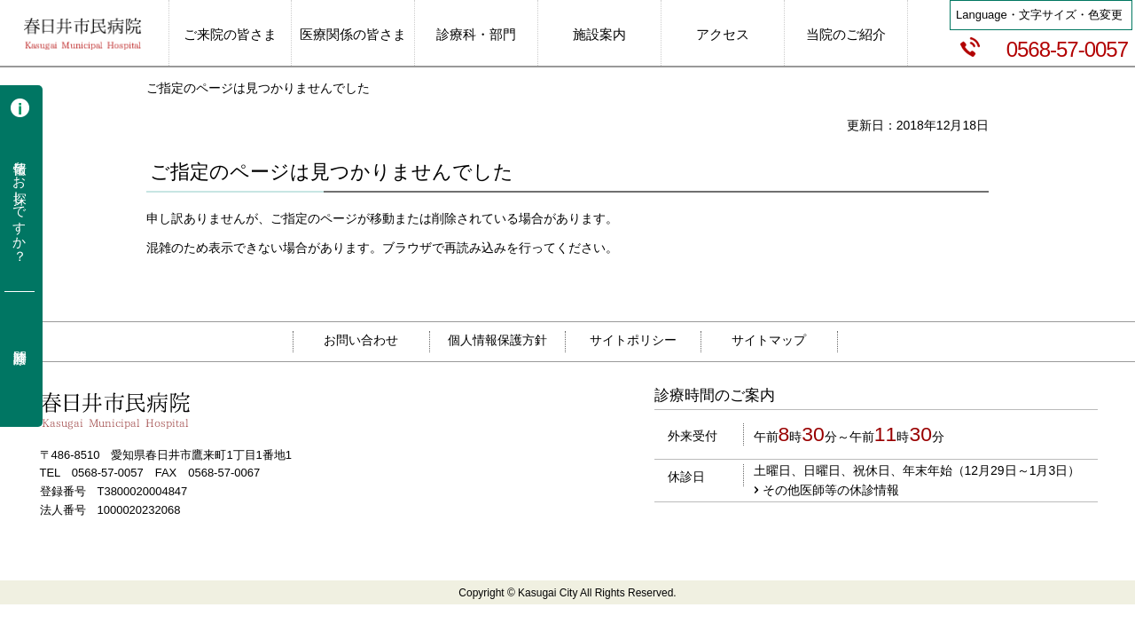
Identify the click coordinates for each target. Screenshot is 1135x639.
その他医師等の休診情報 (831, 490)
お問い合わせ (361, 340)
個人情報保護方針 (497, 340)
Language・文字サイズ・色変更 (1039, 14)
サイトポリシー (633, 340)
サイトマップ (769, 340)
